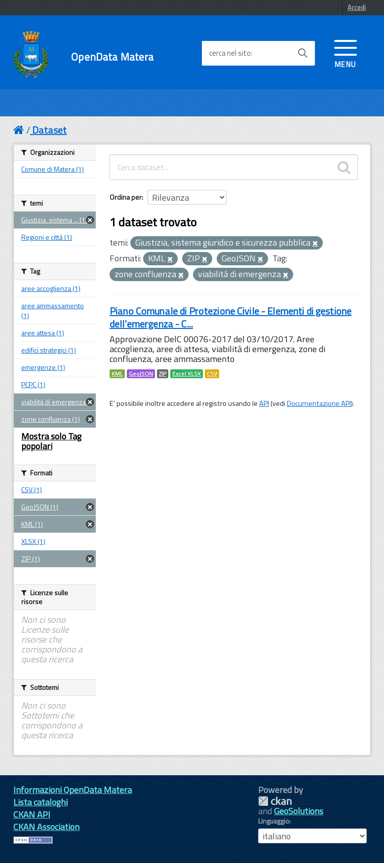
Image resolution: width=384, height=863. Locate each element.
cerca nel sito (230, 53)
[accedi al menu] (345, 53)
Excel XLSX (186, 373)
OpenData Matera (112, 57)
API (264, 403)
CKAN (275, 801)
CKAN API (31, 814)
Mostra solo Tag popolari (51, 441)
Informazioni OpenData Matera (72, 789)
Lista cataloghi (40, 802)
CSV (212, 373)
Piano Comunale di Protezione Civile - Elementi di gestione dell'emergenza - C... (230, 317)
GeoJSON (141, 373)
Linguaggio (273, 821)
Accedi (356, 7)
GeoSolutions (298, 811)
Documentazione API (319, 403)
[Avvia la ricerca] (302, 53)
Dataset (49, 130)
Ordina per (126, 197)
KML (117, 373)
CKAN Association (46, 826)
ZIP (162, 373)
